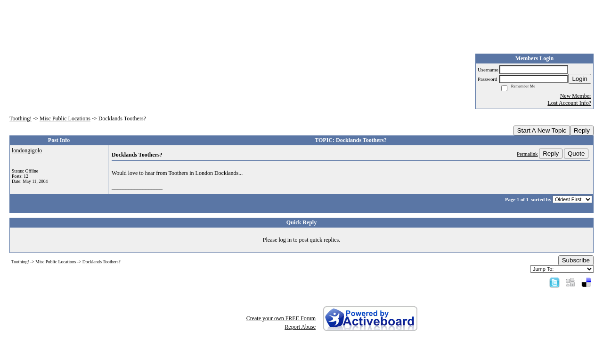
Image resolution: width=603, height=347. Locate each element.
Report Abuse (300, 326)
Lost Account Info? (569, 103)
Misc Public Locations (65, 118)
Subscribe (576, 260)
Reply (582, 130)
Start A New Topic (541, 130)
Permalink (527, 154)
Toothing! (20, 118)
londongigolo (27, 150)
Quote (576, 153)
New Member (575, 96)
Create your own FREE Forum (281, 318)
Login (579, 78)
